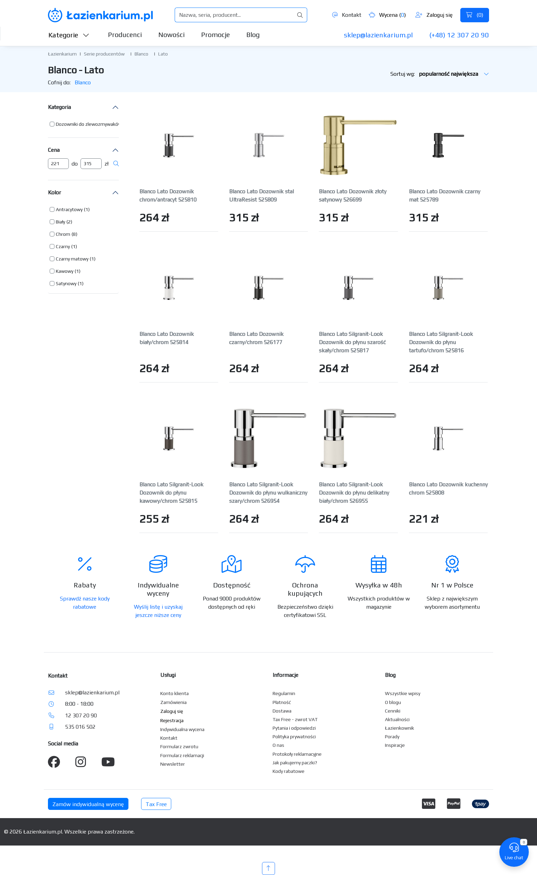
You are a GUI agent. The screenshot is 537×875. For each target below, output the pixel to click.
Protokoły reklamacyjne (297, 754)
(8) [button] (74, 234)
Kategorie (68, 35)
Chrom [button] (63, 234)
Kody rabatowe (288, 771)
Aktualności (397, 719)
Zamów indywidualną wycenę (88, 804)
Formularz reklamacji (182, 755)
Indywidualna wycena (182, 729)
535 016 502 (80, 727)
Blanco (141, 54)
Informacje (285, 675)
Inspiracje (395, 745)
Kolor (54, 192)
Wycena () (387, 15)
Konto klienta (174, 693)
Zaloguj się (434, 15)
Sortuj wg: (439, 74)
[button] (91, 124)
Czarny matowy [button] (72, 259)
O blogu (393, 702)
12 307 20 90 (81, 715)
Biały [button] (60, 221)
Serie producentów (104, 54)
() (474, 15)
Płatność (282, 702)
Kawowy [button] (64, 271)
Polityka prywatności (294, 736)
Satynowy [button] (66, 283)
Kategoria (59, 107)
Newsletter (172, 764)
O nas (278, 745)
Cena (54, 150)
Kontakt (346, 15)
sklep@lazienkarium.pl (378, 35)
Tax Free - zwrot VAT (295, 719)
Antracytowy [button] (69, 209)
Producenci (125, 34)
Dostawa (282, 711)
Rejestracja (172, 720)
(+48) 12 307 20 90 (459, 35)
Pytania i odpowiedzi (294, 728)
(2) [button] (69, 221)
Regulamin (284, 693)
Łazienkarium (62, 54)
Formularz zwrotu (179, 746)
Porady (392, 736)
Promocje (215, 34)
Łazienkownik (399, 728)
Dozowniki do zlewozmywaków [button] (89, 124)
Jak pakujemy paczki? (295, 762)
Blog (253, 34)
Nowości (171, 34)
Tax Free (156, 804)
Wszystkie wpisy (402, 693)
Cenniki (392, 711)
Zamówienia (173, 702)
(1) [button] (87, 209)
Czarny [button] (63, 246)
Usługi (168, 675)
